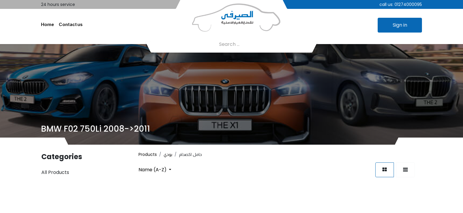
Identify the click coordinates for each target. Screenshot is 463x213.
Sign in (400, 25)
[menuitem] (47, 25)
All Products (55, 172)
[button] (154, 169)
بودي (168, 154)
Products (147, 154)
